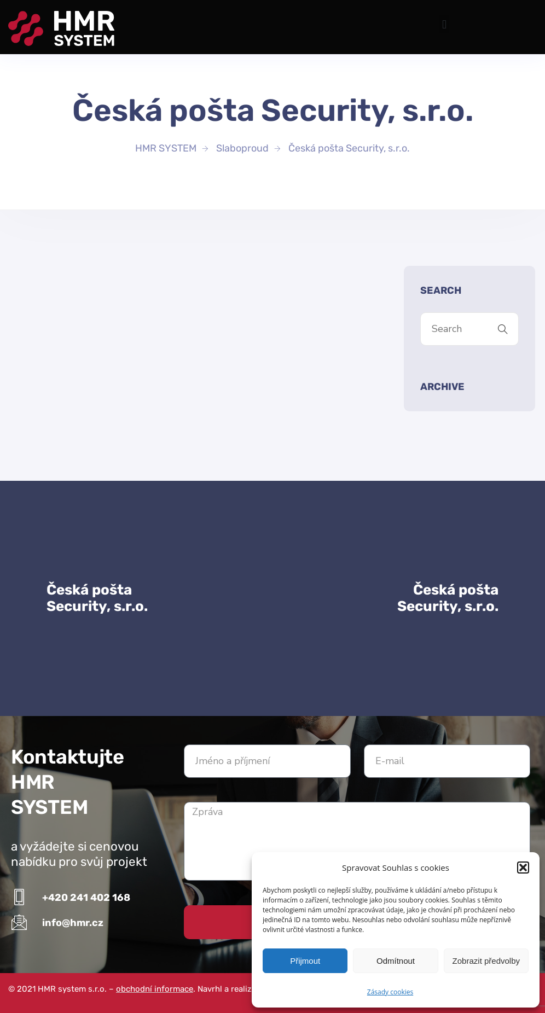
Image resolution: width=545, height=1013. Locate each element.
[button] (523, 867)
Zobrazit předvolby (486, 960)
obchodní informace (154, 989)
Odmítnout (395, 960)
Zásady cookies (390, 992)
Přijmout (305, 960)
